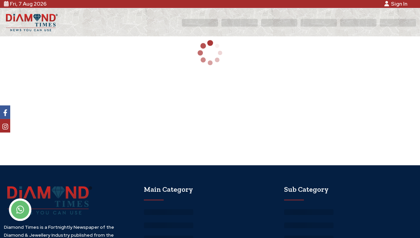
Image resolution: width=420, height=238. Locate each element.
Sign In (396, 3)
